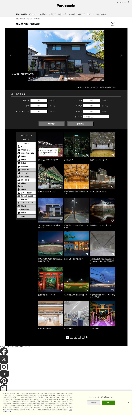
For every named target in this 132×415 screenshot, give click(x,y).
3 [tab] (66, 79)
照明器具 (29, 18)
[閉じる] (128, 402)
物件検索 (51, 124)
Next (122, 55)
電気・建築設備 (20, 18)
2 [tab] (63, 79)
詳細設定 (93, 402)
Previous (10, 55)
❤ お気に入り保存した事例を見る (87, 87)
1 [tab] (60, 79)
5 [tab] (72, 79)
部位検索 (80, 124)
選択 (38, 100)
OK (108, 402)
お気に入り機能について (108, 87)
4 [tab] (69, 79)
